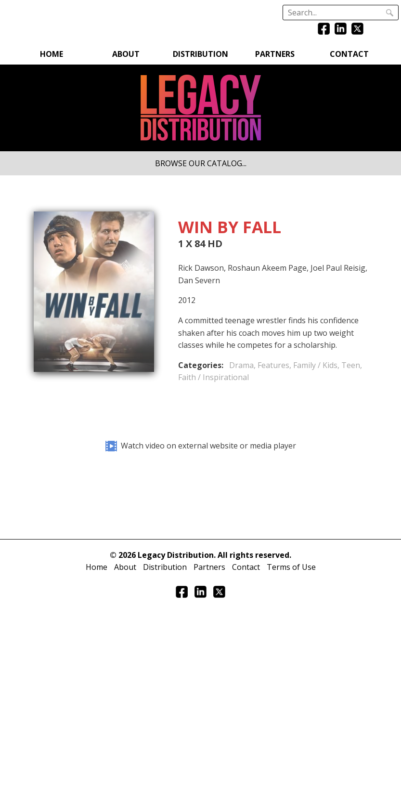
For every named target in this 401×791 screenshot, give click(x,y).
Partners (275, 54)
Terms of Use (291, 567)
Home (51, 54)
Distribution (200, 54)
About (126, 54)
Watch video (200, 445)
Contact (349, 54)
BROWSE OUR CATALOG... (200, 163)
